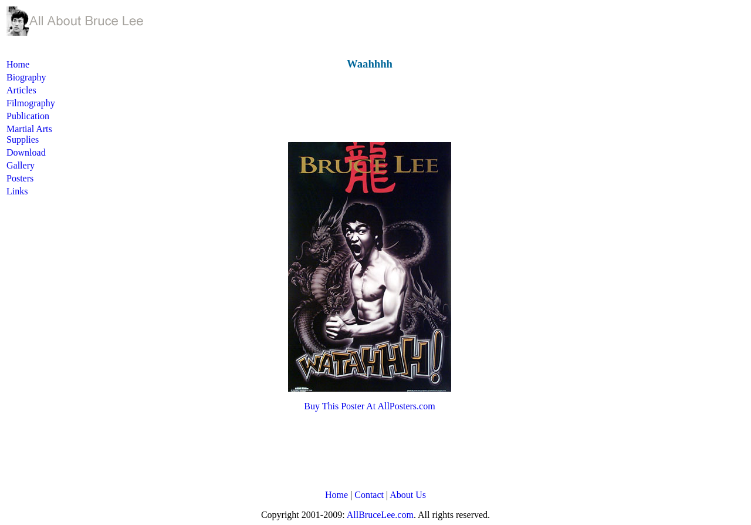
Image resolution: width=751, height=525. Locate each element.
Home (17, 64)
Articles (21, 90)
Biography (26, 77)
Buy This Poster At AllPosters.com (369, 406)
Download (26, 152)
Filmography (30, 103)
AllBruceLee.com (380, 515)
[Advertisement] (291, 106)
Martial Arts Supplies (29, 134)
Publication (27, 116)
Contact (369, 495)
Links (17, 191)
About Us (408, 495)
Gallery (20, 165)
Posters (19, 178)
